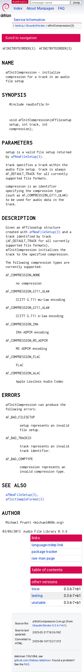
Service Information (29, 20)
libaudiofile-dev (35, 25)
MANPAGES (20, 1)
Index (18, 8)
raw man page (43, 558)
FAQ (61, 8)
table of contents (47, 570)
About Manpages (40, 8)
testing (19, 25)
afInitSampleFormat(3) (25, 499)
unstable (38, 602)
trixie (35, 589)
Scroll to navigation (21, 38)
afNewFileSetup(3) (26, 156)
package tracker (44, 552)
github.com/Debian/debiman (32, 660)
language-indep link (47, 545)
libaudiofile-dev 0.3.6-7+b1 (48, 625)
